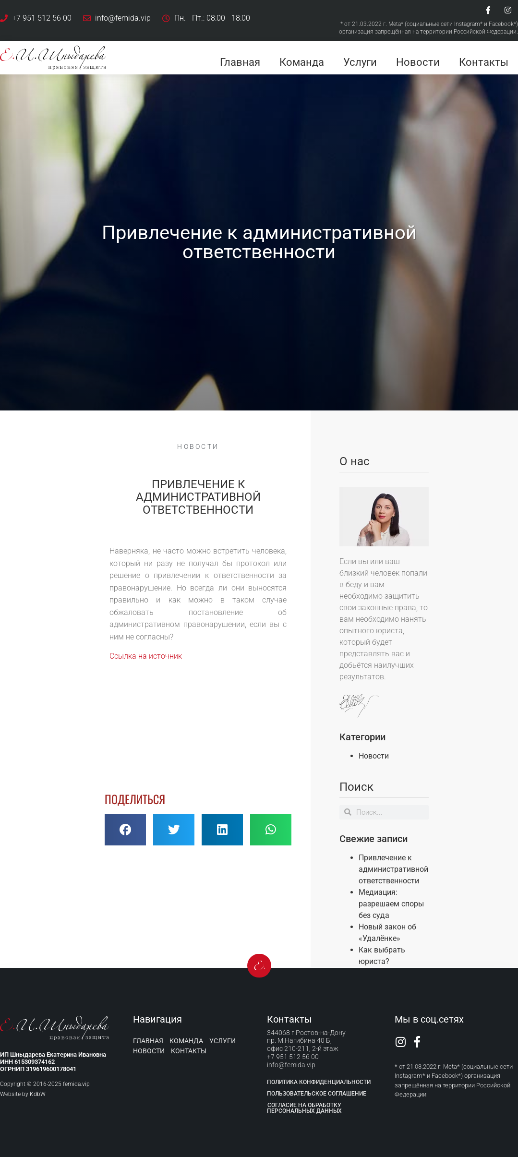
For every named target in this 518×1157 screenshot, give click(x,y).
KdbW (38, 1094)
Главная (240, 62)
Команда (301, 62)
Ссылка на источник (145, 656)
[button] (125, 829)
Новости (418, 62)
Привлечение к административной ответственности (393, 869)
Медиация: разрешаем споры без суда (391, 904)
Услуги (360, 62)
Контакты (483, 62)
